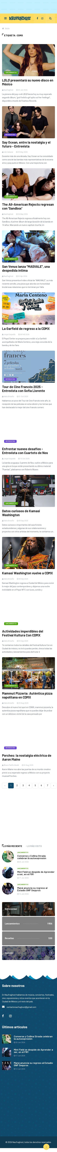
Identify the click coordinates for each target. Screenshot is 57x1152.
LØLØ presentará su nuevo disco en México (27, 82)
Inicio (7, 28)
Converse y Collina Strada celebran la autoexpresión (31, 857)
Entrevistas (10, 134)
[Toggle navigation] (5, 18)
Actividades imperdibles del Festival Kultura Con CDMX (22, 633)
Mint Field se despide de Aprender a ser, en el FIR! (36, 873)
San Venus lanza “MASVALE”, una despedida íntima (26, 268)
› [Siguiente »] (53, 785)
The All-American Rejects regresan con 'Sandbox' (28, 206)
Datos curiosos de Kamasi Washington (21, 513)
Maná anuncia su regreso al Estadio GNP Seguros (32, 889)
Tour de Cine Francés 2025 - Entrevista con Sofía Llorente (23, 389)
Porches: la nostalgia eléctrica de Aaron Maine (26, 757)
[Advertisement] (23, 818)
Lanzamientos (11, 72)
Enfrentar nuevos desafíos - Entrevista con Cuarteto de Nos (25, 451)
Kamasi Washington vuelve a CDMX (27, 573)
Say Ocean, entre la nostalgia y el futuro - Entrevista (26, 144)
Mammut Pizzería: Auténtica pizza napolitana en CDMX (27, 695)
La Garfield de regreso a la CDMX (26, 329)
